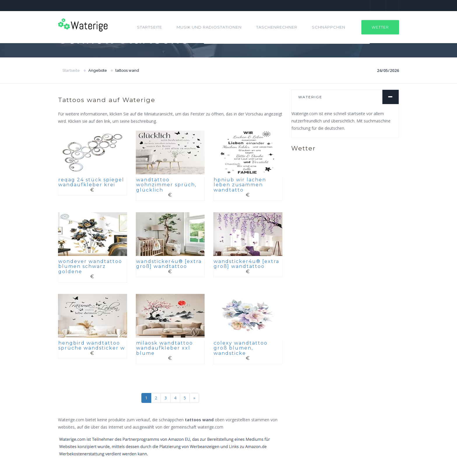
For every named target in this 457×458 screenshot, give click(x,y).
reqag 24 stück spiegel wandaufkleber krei (91, 182)
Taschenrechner (276, 27)
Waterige (310, 97)
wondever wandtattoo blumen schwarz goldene (90, 266)
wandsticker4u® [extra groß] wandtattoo (169, 264)
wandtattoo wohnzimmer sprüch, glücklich (166, 185)
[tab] (345, 97)
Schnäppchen (328, 27)
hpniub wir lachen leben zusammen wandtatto (240, 185)
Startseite (149, 27)
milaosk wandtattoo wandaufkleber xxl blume (164, 348)
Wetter (380, 27)
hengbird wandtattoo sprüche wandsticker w (91, 345)
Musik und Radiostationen (209, 27)
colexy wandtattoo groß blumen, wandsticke (241, 348)
